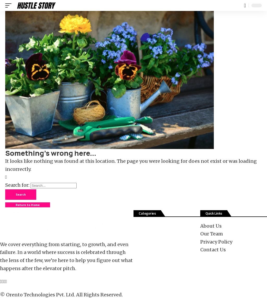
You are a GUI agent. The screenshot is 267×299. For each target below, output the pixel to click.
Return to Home (28, 204)
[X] (3, 281)
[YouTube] (4, 281)
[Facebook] (1, 281)
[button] (9, 5)
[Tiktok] (6, 281)
